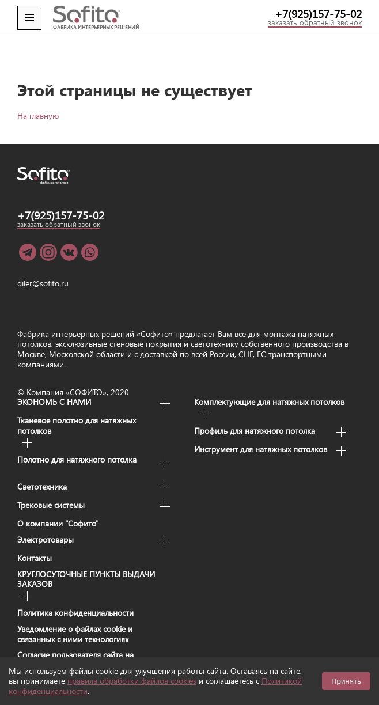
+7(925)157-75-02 (318, 13)
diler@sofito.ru (43, 263)
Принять (346, 681)
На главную (38, 94)
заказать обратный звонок (315, 23)
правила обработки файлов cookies (131, 680)
